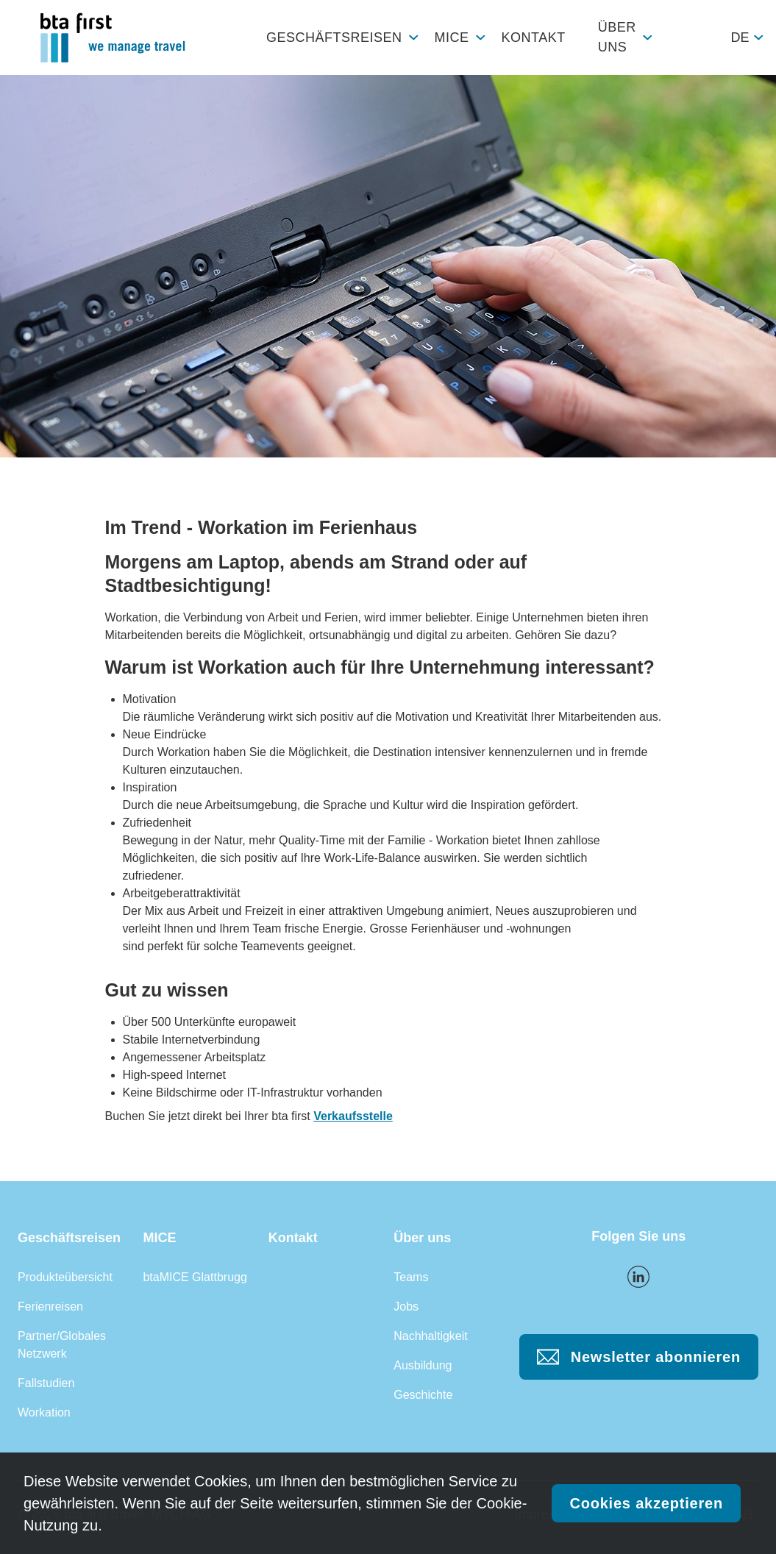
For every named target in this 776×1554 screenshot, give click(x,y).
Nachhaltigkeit (431, 1336)
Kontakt (534, 37)
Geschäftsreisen (334, 37)
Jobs (406, 1306)
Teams (411, 1277)
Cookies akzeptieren (646, 1503)
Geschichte (423, 1395)
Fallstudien (46, 1383)
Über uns (617, 37)
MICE (452, 37)
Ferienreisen (50, 1306)
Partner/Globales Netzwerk (62, 1345)
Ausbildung (423, 1365)
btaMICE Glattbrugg (194, 1277)
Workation (44, 1412)
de (739, 37)
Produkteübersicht (65, 1277)
